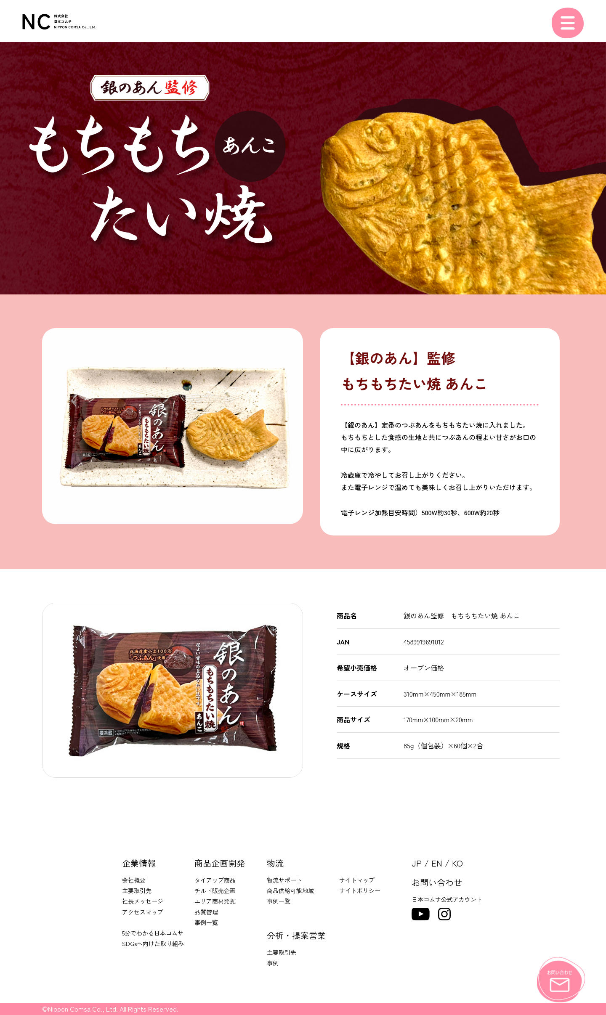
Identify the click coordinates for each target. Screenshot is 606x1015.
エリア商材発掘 (215, 901)
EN (436, 863)
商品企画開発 (219, 863)
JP (417, 863)
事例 (273, 963)
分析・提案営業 (296, 935)
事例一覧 (206, 922)
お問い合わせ (437, 882)
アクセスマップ (142, 912)
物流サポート (284, 880)
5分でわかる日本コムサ (152, 933)
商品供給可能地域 (290, 890)
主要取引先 (137, 890)
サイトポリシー (359, 890)
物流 (275, 863)
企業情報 (139, 863)
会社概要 (134, 880)
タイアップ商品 (215, 880)
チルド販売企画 (215, 890)
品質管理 (206, 912)
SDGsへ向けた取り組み (153, 943)
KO (457, 863)
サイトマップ (357, 880)
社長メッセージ (142, 901)
